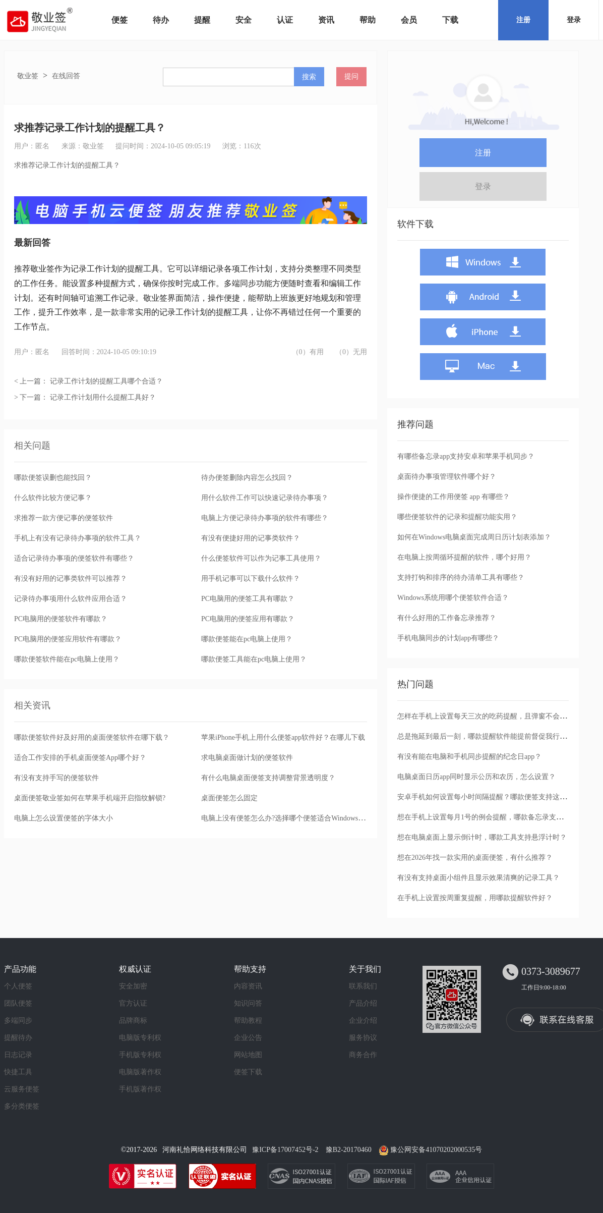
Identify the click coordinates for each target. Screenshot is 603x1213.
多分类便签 (21, 1106)
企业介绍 (363, 1020)
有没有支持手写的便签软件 (56, 778)
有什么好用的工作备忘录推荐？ (446, 618)
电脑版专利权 (140, 1037)
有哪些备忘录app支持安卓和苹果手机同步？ (465, 456)
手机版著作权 (140, 1089)
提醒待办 (18, 1037)
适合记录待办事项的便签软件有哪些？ (74, 558)
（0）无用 (351, 352)
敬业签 (27, 76)
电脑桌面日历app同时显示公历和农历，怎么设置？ (476, 777)
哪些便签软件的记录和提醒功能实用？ (457, 517)
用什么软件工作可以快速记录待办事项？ (264, 498)
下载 (450, 20)
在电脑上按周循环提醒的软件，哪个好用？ (464, 557)
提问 (351, 76)
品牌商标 (133, 1020)
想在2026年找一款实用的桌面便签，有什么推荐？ (475, 857)
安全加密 (133, 986)
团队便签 (18, 1003)
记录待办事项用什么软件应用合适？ (70, 598)
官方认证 (133, 1003)
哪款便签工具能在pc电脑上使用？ (254, 659)
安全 (243, 20)
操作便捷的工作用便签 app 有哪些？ (453, 497)
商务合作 (363, 1055)
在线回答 (66, 76)
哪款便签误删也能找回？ (53, 477)
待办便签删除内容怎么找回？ (247, 477)
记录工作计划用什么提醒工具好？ (103, 397)
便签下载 (248, 1072)
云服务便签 (21, 1089)
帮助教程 (248, 1020)
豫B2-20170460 (349, 1149)
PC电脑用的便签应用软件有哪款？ (68, 639)
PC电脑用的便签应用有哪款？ (247, 619)
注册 (523, 20)
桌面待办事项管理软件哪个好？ (446, 476)
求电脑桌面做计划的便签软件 (247, 757)
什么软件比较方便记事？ (53, 498)
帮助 (367, 20)
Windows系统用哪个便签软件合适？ (453, 597)
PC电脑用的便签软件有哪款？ (60, 619)
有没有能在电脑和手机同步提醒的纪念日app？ (469, 756)
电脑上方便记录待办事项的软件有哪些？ (264, 518)
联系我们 (363, 986)
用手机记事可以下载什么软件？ (250, 578)
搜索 (309, 77)
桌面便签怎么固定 (229, 798)
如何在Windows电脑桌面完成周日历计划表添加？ (474, 537)
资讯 (326, 20)
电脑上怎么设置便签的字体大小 (63, 818)
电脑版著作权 (140, 1072)
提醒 (202, 20)
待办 (161, 20)
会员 (409, 20)
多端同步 (18, 1020)
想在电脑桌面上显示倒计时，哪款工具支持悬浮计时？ (482, 837)
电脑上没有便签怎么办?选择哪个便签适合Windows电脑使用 (293, 818)
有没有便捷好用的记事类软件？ (250, 538)
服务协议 (363, 1037)
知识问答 (248, 1003)
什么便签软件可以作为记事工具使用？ (261, 558)
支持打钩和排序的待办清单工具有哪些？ (460, 577)
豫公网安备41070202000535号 (436, 1149)
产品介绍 (363, 1003)
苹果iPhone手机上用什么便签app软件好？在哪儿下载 (283, 737)
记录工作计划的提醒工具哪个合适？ (106, 381)
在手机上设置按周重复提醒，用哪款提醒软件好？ (475, 898)
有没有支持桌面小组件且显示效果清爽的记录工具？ (478, 877)
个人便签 (18, 986)
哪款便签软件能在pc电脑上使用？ (66, 659)
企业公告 (248, 1037)
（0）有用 (308, 352)
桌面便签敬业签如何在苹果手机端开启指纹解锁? (89, 798)
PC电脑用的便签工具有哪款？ (247, 598)
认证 (285, 20)
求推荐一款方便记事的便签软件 (63, 518)
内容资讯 (248, 986)
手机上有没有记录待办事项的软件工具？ (77, 538)
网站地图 (248, 1055)
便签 (119, 20)
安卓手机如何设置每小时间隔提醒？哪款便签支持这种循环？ (492, 797)
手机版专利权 (140, 1055)
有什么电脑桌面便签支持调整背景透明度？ (268, 778)
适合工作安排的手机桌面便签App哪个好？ (80, 757)
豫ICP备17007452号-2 (285, 1149)
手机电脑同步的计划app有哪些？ (448, 638)
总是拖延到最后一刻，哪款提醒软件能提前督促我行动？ (485, 736)
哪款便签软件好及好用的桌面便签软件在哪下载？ (91, 737)
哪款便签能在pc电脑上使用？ (246, 639)
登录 (574, 20)
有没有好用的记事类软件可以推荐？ (70, 578)
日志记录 (18, 1055)
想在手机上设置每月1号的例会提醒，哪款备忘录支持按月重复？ (497, 817)
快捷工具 (18, 1072)
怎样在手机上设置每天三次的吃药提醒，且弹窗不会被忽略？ (492, 716)
